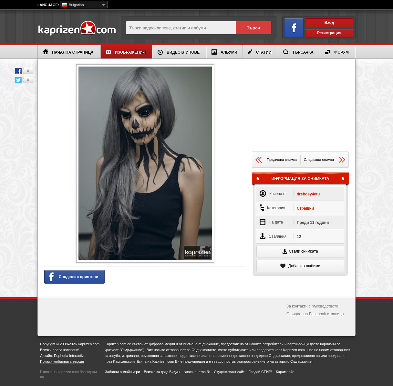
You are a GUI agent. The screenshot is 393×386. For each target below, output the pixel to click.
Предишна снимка (276, 160)
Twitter (18, 80)
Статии (260, 52)
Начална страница (68, 52)
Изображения (125, 52)
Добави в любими (300, 266)
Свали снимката (300, 251)
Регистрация (329, 33)
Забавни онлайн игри (122, 372)
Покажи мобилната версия (62, 361)
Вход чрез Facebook (290, 26)
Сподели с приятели (73, 277)
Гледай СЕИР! (260, 372)
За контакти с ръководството (312, 306)
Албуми (224, 52)
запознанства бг (196, 372)
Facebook (18, 71)
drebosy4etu (308, 194)
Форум (337, 52)
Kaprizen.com (76, 28)
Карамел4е (285, 372)
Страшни (305, 208)
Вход (329, 22)
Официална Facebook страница (315, 314)
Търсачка (298, 52)
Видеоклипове (179, 52)
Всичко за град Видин (162, 372)
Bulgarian (73, 5)
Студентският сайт (229, 372)
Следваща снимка (324, 160)
